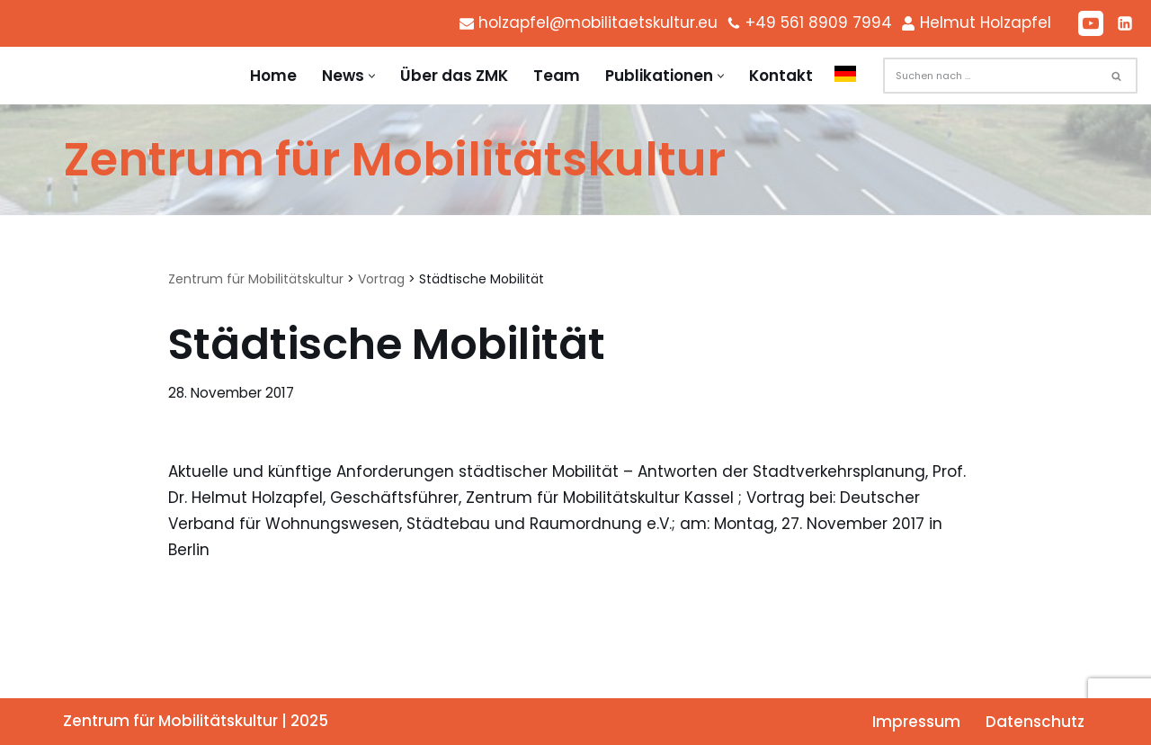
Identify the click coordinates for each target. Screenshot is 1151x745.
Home (273, 75)
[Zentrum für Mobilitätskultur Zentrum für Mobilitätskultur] (394, 160)
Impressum (916, 721)
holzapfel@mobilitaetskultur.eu (598, 22)
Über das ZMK (454, 75)
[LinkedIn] (1125, 23)
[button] (372, 76)
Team (556, 75)
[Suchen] (990, 76)
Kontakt (781, 75)
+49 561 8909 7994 (818, 22)
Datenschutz (1035, 721)
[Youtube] (1090, 23)
